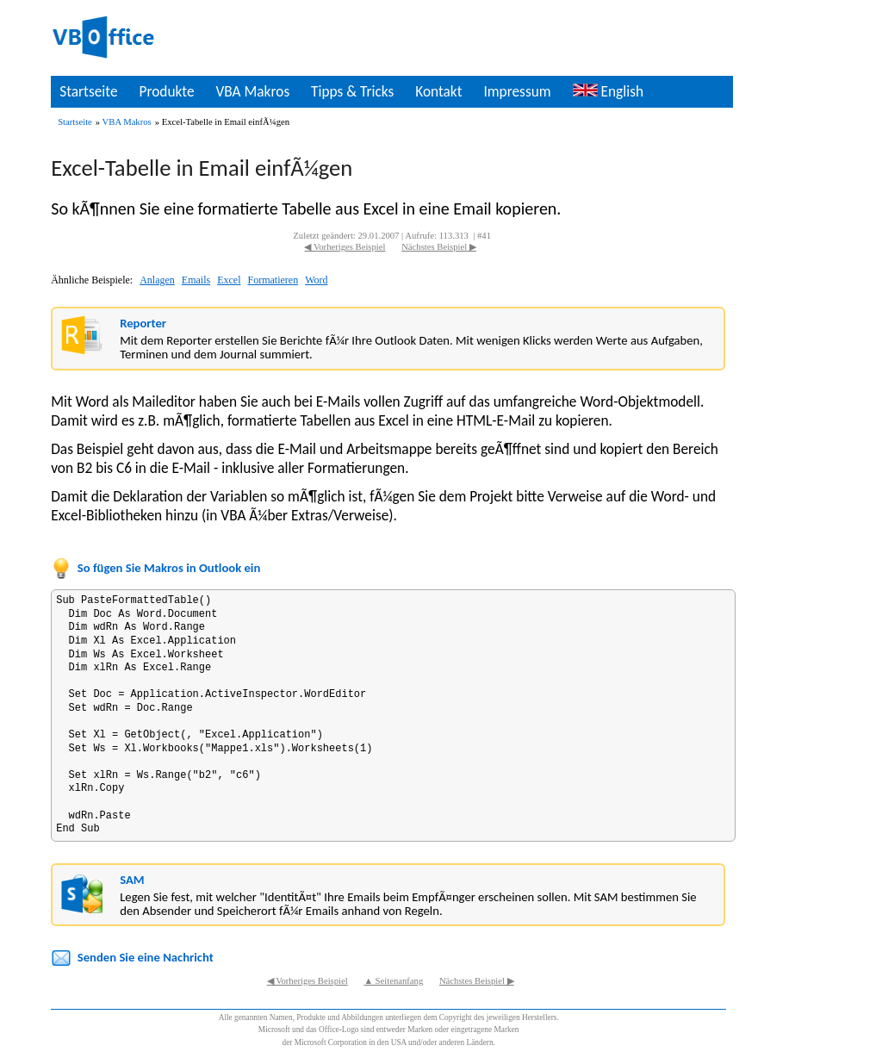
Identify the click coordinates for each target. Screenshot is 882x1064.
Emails (196, 280)
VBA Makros (252, 91)
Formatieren (272, 280)
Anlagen (157, 280)
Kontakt (438, 91)
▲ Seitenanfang (393, 981)
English (608, 91)
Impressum (516, 91)
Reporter (143, 323)
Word (316, 280)
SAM (132, 879)
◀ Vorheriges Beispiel (344, 247)
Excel (228, 280)
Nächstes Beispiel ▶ (438, 247)
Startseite (88, 91)
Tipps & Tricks (352, 91)
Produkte (166, 91)
